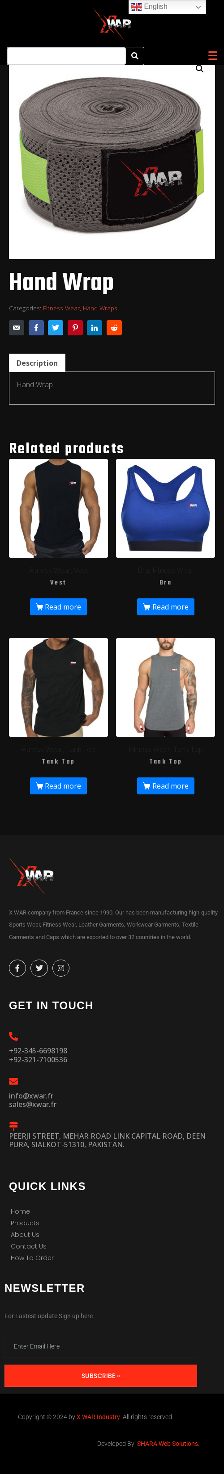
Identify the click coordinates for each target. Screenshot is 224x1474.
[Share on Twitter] (55, 327)
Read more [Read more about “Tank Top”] (63, 786)
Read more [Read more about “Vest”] (63, 607)
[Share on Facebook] (36, 327)
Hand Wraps (100, 308)
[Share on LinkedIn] (94, 327)
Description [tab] (37, 363)
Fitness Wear (61, 308)
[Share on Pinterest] (75, 327)
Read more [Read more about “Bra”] (170, 607)
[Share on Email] (16, 327)
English (149, 7)
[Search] (135, 56)
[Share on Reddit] (114, 327)
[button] (200, 69)
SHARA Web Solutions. (168, 1443)
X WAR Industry (98, 1416)
